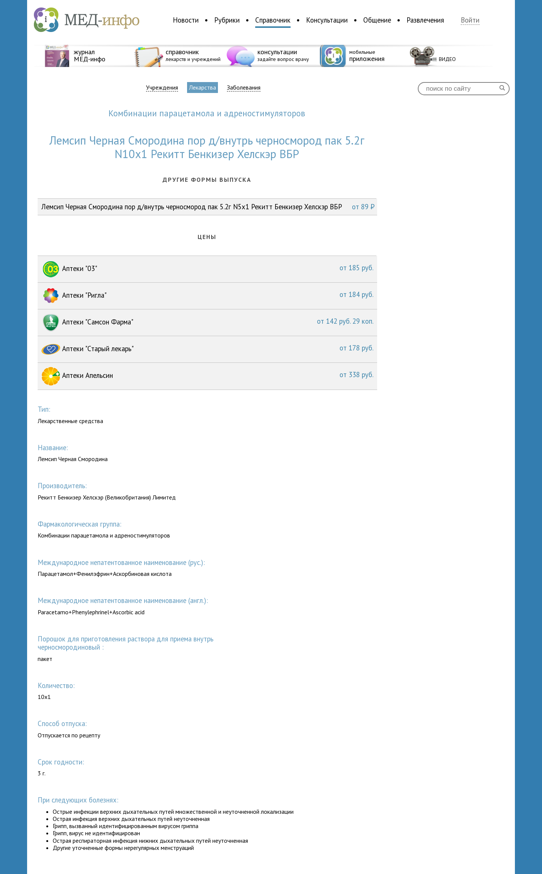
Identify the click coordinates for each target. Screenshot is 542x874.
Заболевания (243, 87)
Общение (377, 19)
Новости (186, 19)
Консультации (327, 19)
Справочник (273, 19)
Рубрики (227, 19)
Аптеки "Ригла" (207, 295)
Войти (470, 20)
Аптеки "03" (207, 269)
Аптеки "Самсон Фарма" (207, 322)
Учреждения (162, 87)
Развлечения (425, 19)
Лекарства (202, 87)
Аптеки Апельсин (207, 376)
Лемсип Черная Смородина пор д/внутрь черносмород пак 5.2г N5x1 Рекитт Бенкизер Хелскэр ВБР (208, 207)
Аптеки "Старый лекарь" (207, 349)
